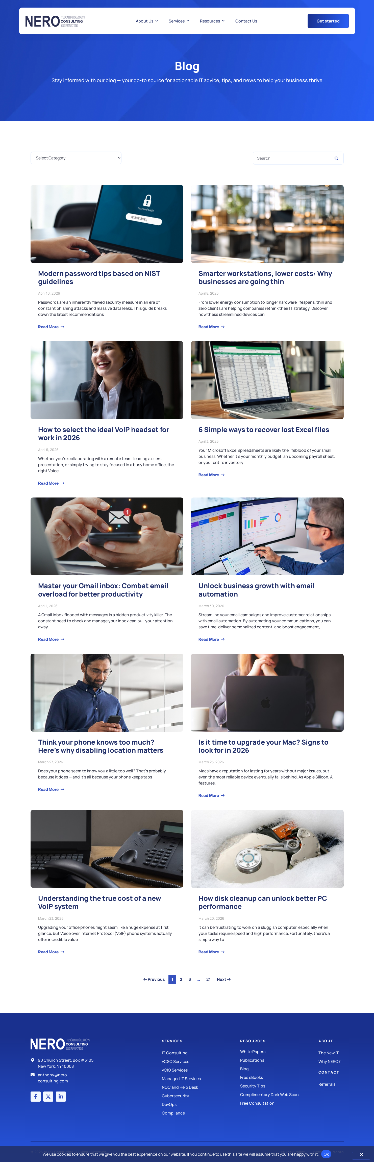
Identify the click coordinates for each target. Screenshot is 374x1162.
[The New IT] (330, 1053)
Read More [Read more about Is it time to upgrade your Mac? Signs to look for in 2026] (209, 795)
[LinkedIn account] (61, 1097)
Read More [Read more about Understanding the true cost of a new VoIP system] (48, 951)
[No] (361, 1156)
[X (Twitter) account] (48, 1097)
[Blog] (279, 1069)
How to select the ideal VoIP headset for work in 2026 (103, 433)
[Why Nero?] (330, 1061)
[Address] (64, 1063)
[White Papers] (279, 1052)
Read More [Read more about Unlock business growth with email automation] (209, 639)
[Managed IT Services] (201, 1079)
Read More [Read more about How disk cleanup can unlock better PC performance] (209, 951)
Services (172, 1040)
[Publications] (279, 1060)
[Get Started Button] (328, 21)
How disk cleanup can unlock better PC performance (262, 902)
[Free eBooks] (279, 1077)
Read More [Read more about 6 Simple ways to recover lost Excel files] (209, 474)
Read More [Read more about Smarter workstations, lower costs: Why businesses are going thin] (209, 326)
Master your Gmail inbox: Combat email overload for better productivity (103, 589)
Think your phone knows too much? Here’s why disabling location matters (100, 746)
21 (209, 978)
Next (224, 979)
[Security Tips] (279, 1086)
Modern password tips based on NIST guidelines (99, 277)
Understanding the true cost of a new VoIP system (99, 902)
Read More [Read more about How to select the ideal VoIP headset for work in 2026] (48, 483)
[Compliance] (201, 1113)
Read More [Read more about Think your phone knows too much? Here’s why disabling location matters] (48, 789)
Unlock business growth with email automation (256, 589)
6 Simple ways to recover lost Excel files (263, 429)
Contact (328, 1072)
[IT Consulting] (201, 1053)
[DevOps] (201, 1104)
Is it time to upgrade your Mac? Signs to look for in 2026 (263, 746)
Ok (326, 1154)
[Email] (64, 1078)
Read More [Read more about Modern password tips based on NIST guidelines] (48, 326)
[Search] (336, 158)
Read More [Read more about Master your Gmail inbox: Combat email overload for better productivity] (48, 639)
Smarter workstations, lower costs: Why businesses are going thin (265, 277)
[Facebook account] (36, 1097)
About (325, 1040)
